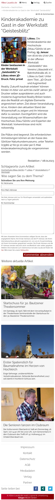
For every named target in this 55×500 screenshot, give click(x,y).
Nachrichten (16, 7)
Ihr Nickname (7, 183)
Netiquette (24, 250)
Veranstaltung (41, 170)
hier (2, 250)
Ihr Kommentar (8, 203)
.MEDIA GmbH (27, 498)
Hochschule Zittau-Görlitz (12, 170)
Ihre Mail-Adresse (9, 190)
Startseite (5, 7)
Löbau (29, 170)
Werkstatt (5, 172)
